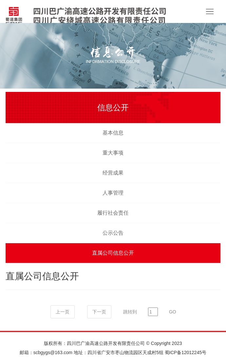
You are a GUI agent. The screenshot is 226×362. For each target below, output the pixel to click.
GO (172, 311)
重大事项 (113, 153)
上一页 (62, 311)
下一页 (99, 311)
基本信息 (113, 133)
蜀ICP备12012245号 (186, 352)
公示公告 (113, 233)
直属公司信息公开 (113, 253)
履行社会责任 (113, 213)
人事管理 (113, 193)
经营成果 (113, 173)
